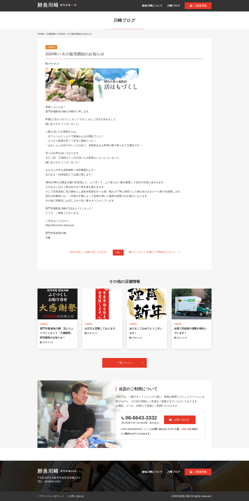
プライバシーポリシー (50, 496)
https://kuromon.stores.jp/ (59, 225)
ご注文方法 (198, 5)
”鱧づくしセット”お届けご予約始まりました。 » (155, 252)
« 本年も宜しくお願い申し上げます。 (86, 252)
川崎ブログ (173, 5)
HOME (40, 34)
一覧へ (118, 252)
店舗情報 (51, 34)
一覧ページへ (130, 362)
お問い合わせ (184, 419)
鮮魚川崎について (152, 5)
